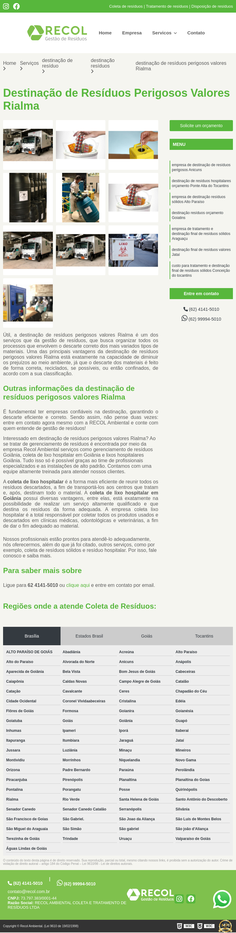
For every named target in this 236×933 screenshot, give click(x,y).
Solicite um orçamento (201, 126)
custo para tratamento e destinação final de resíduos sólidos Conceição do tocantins (201, 280)
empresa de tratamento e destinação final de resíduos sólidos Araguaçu (201, 240)
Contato (197, 32)
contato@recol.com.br (29, 892)
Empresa (131, 32)
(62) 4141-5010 (201, 310)
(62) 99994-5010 (201, 319)
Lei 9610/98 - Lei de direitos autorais (107, 864)
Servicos (163, 32)
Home (103, 32)
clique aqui (78, 585)
